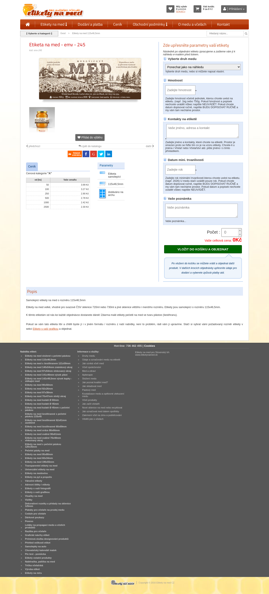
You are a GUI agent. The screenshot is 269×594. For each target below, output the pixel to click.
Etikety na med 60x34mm (39, 458)
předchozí (33, 146)
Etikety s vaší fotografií (38, 488)
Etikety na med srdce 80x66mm (42, 430)
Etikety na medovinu (36, 473)
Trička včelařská (34, 565)
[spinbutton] (231, 232)
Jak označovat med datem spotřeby (100, 411)
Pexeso (29, 521)
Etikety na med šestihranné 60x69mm (46, 426)
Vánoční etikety (33, 481)
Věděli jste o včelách (92, 419)
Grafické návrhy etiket (37, 535)
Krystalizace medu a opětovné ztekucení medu (103, 394)
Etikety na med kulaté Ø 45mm (42, 404)
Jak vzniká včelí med (93, 363)
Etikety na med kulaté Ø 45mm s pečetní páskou (47, 408)
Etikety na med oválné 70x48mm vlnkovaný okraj (43, 439)
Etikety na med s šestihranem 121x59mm (47, 363)
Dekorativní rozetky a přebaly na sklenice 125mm (48, 504)
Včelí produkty (89, 400)
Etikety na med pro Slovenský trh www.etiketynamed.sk (152, 353)
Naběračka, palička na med (40, 561)
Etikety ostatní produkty (38, 558)
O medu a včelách (192, 24)
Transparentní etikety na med (41, 465)
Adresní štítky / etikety (37, 484)
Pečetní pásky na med (37, 450)
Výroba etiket (32, 569)
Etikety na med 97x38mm (39, 392)
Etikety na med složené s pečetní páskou (47, 356)
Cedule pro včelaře (35, 513)
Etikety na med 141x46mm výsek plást (46, 374)
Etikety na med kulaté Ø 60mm (42, 400)
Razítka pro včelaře (35, 531)
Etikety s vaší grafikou (45, 328)
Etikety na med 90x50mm (39, 385)
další (150, 146)
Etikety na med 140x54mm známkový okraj (48, 367)
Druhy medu (88, 356)
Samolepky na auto (35, 546)
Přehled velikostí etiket (37, 542)
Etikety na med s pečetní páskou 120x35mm (43, 445)
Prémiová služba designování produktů (47, 539)
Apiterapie (87, 374)
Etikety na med (54, 24)
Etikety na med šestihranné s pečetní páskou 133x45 (45, 415)
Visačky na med (33, 496)
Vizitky (28, 499)
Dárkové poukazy (34, 517)
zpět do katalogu (90, 146)
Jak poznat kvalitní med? (95, 382)
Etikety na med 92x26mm (39, 388)
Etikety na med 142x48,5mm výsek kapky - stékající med (48, 379)
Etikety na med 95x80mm (39, 454)
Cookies (149, 345)
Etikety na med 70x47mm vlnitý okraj (45, 396)
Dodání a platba (90, 24)
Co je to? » (180, 11)
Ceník (117, 24)
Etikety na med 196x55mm (39, 462)
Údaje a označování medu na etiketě (101, 359)
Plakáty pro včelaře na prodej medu (44, 510)
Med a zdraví (89, 371)
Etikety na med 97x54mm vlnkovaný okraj (48, 371)
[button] (239, 231)
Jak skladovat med (92, 386)
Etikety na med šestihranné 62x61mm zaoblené (46, 421)
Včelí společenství (91, 367)
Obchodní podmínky (150, 24)
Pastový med (89, 390)
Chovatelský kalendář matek (41, 550)
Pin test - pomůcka (35, 554)
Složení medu (89, 378)
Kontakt (223, 24)
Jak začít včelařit (90, 404)
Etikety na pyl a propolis (38, 477)
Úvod (62, 33)
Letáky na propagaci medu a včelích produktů (45, 526)
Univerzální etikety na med (39, 469)
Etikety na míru (33, 573)
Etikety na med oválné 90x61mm (43, 434)
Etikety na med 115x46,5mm (86, 33)
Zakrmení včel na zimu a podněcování (102, 415)
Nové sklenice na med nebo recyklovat (102, 407)
